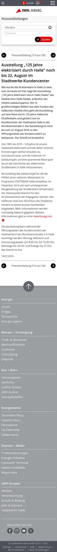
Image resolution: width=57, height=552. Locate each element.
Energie (7, 299)
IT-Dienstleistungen (14, 453)
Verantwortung (11, 496)
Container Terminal (14, 463)
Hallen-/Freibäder (13, 468)
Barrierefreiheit (16, 549)
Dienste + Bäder (13, 446)
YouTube (24, 530)
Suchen (46, 39)
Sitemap (6, 546)
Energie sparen (11, 321)
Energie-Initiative (13, 458)
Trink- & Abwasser (14, 340)
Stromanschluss (12, 415)
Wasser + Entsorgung (16, 332)
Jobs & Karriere (11, 505)
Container (8, 349)
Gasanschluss (11, 420)
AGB (32, 546)
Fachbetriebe (10, 430)
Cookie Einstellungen (38, 549)
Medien (6, 491)
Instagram (17, 530)
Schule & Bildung (13, 500)
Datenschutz (44, 546)
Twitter (31, 530)
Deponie (7, 359)
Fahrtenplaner (11, 377)
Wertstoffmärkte (13, 345)
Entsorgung (9, 354)
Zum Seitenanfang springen (28, 286)
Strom (5, 307)
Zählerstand (9, 435)
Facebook (10, 530)
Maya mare (9, 472)
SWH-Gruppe (10, 483)
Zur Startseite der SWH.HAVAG (28, 11)
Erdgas (6, 312)
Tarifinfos (7, 382)
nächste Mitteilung (53, 56)
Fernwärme (9, 316)
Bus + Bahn (9, 370)
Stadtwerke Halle (13, 510)
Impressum (20, 546)
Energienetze (11, 408)
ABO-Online (9, 392)
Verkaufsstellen (12, 397)
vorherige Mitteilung (3, 56)
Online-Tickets (11, 387)
